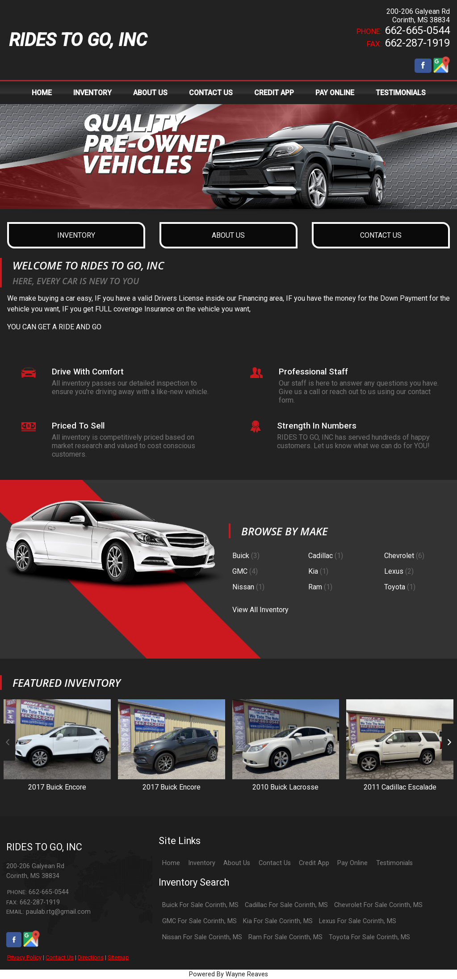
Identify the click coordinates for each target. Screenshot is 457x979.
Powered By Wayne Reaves (228, 974)
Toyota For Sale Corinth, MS (369, 937)
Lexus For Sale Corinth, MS (357, 921)
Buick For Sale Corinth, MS (200, 905)
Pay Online (352, 863)
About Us (236, 863)
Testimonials (394, 863)
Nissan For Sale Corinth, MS (202, 937)
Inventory (201, 863)
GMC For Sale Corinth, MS (199, 921)
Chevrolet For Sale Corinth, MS (378, 905)
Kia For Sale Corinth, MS (278, 921)
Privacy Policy (24, 957)
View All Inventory (260, 609)
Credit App (314, 863)
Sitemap (118, 957)
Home (171, 863)
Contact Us (60, 957)
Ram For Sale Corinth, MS (285, 937)
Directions (91, 957)
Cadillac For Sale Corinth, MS (286, 905)
